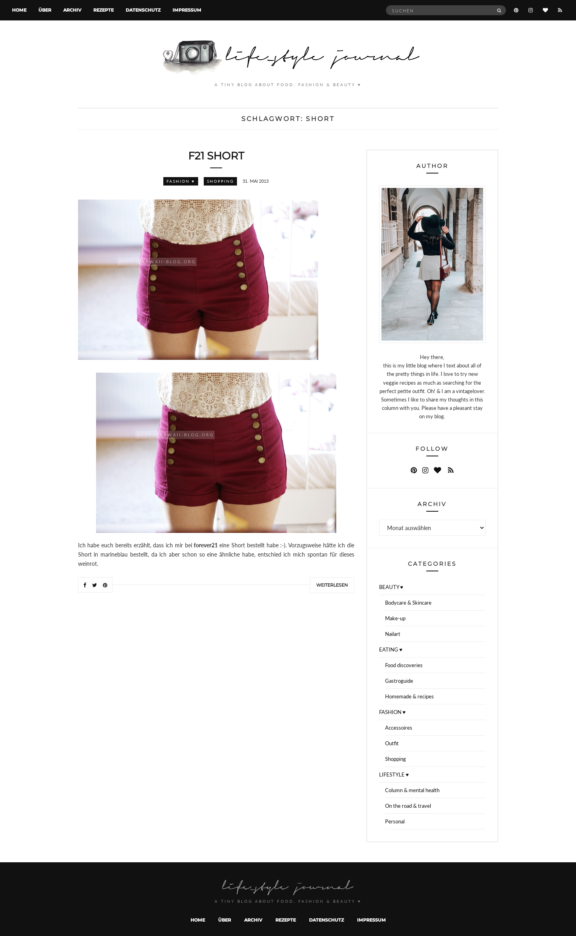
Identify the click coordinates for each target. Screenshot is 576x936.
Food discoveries (404, 665)
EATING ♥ (391, 649)
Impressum (187, 10)
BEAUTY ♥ (391, 587)
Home (19, 10)
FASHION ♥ (181, 181)
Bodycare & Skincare (408, 602)
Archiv (72, 10)
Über (44, 10)
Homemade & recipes (409, 696)
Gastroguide (399, 681)
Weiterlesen (332, 585)
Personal (395, 821)
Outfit (392, 743)
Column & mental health (412, 790)
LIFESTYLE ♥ (394, 774)
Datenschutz (143, 10)
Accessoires (398, 727)
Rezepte (103, 10)
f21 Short (216, 155)
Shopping (220, 181)
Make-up (395, 618)
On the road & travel (408, 806)
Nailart (392, 634)
